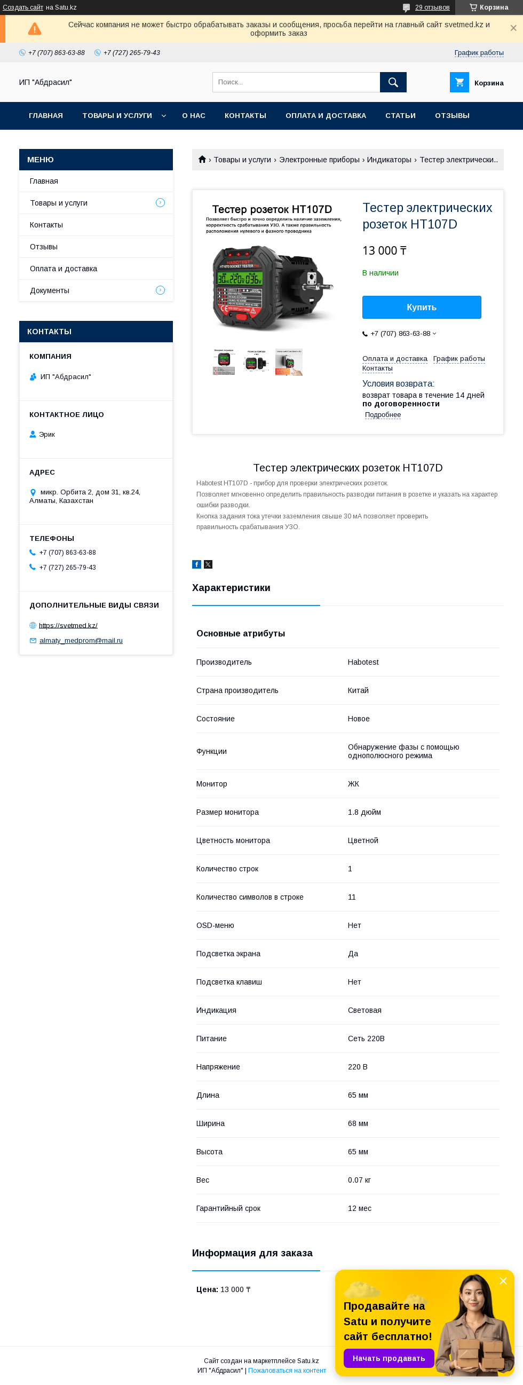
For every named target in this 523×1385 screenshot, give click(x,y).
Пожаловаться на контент (287, 1370)
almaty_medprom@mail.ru (81, 640)
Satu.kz (308, 1361)
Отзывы (452, 116)
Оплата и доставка (326, 116)
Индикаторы (389, 159)
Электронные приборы (319, 159)
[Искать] (393, 82)
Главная (46, 116)
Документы (49, 290)
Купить (422, 307)
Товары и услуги (117, 116)
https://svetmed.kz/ (68, 625)
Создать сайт (23, 7)
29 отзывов (432, 7)
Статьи (400, 116)
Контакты (245, 116)
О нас (193, 116)
